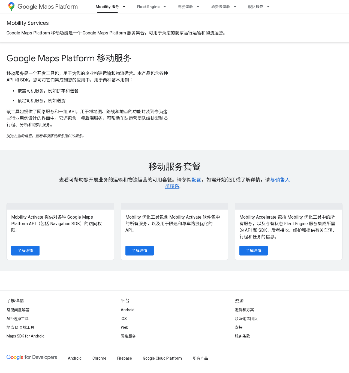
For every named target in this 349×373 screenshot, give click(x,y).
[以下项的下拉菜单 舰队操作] (269, 6)
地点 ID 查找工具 (20, 327)
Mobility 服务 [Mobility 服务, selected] (107, 6)
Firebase (124, 358)
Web (124, 327)
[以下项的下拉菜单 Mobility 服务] (125, 6)
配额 (196, 180)
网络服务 (128, 336)
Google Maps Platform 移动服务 (69, 58)
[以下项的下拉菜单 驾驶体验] (199, 6)
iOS (124, 318)
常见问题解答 (18, 310)
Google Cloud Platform (162, 358)
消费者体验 (220, 6)
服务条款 (242, 336)
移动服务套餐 (174, 166)
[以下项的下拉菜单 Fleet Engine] (166, 6)
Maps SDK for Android (25, 336)
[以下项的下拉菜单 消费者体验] (236, 6)
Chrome (99, 358)
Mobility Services (28, 23)
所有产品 (200, 358)
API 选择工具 (18, 318)
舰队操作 (255, 6)
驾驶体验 (185, 6)
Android (127, 310)
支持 (238, 327)
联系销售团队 (246, 318)
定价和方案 (244, 310)
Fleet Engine (148, 6)
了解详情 (25, 250)
